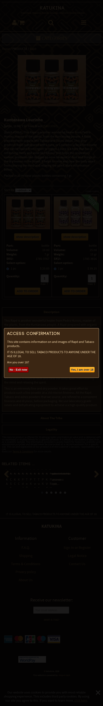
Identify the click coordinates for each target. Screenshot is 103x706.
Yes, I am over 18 (82, 369)
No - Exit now (18, 369)
